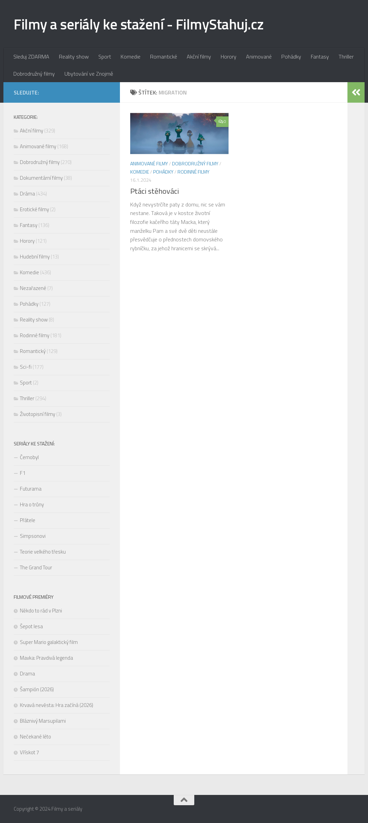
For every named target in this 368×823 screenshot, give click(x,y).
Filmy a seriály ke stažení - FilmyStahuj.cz (139, 24)
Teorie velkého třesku (43, 552)
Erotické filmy (34, 209)
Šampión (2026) (37, 689)
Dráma (27, 194)
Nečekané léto (35, 736)
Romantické (163, 56)
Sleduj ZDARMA (31, 56)
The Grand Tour (36, 567)
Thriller (346, 56)
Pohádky (291, 56)
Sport (104, 56)
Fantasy (320, 56)
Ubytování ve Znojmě (88, 73)
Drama (27, 674)
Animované (259, 56)
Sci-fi (26, 367)
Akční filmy (199, 56)
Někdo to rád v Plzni (41, 611)
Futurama (30, 489)
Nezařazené (33, 288)
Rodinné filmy (193, 171)
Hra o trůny (32, 504)
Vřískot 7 (29, 752)
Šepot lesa (31, 626)
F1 (22, 473)
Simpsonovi (33, 536)
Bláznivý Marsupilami (43, 721)
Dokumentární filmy (41, 178)
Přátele (27, 520)
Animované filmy (149, 163)
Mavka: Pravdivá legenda (46, 658)
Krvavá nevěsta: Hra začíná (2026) (57, 705)
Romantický (33, 351)
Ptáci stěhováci (154, 191)
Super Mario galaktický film (49, 642)
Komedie (130, 56)
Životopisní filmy (37, 414)
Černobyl (29, 457)
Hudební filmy (35, 257)
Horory (228, 56)
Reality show (74, 56)
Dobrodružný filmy (34, 73)
